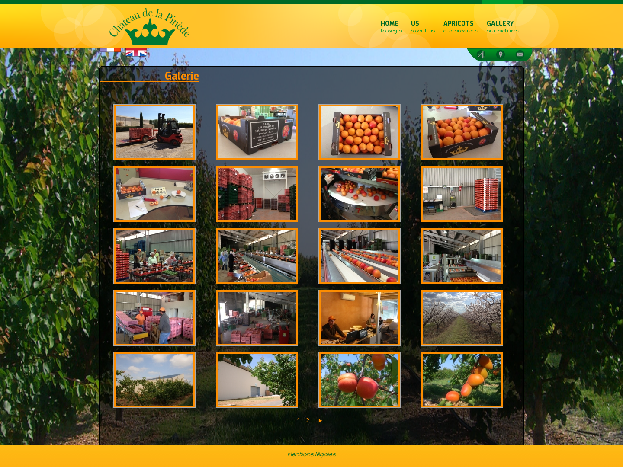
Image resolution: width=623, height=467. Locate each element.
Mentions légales (311, 454)
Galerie (182, 76)
